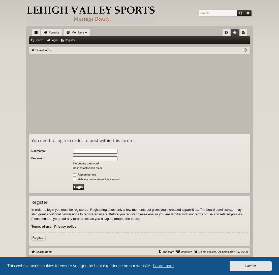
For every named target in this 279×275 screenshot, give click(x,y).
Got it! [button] (250, 266)
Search (39, 40)
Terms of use (42, 226)
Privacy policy (65, 226)
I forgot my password (86, 163)
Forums (54, 32)
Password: (39, 158)
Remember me (84, 174)
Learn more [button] (163, 266)
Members (78, 32)
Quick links (37, 33)
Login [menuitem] (235, 33)
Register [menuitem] (244, 33)
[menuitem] (226, 32)
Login (54, 40)
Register (70, 40)
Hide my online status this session (96, 179)
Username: (39, 150)
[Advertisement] (139, 91)
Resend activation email (88, 167)
